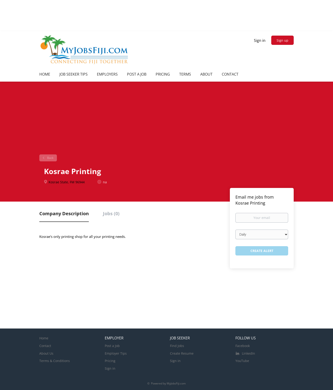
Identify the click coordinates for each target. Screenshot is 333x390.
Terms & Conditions (54, 361)
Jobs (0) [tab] (111, 213)
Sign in (259, 40)
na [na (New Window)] (105, 182)
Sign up (282, 40)
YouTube (242, 361)
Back (49, 158)
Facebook (242, 346)
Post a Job (112, 346)
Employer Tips (116, 353)
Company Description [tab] (64, 213)
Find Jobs (177, 346)
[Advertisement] (166, 119)
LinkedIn (248, 353)
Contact (45, 346)
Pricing (110, 361)
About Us (46, 353)
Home (43, 338)
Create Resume (182, 353)
